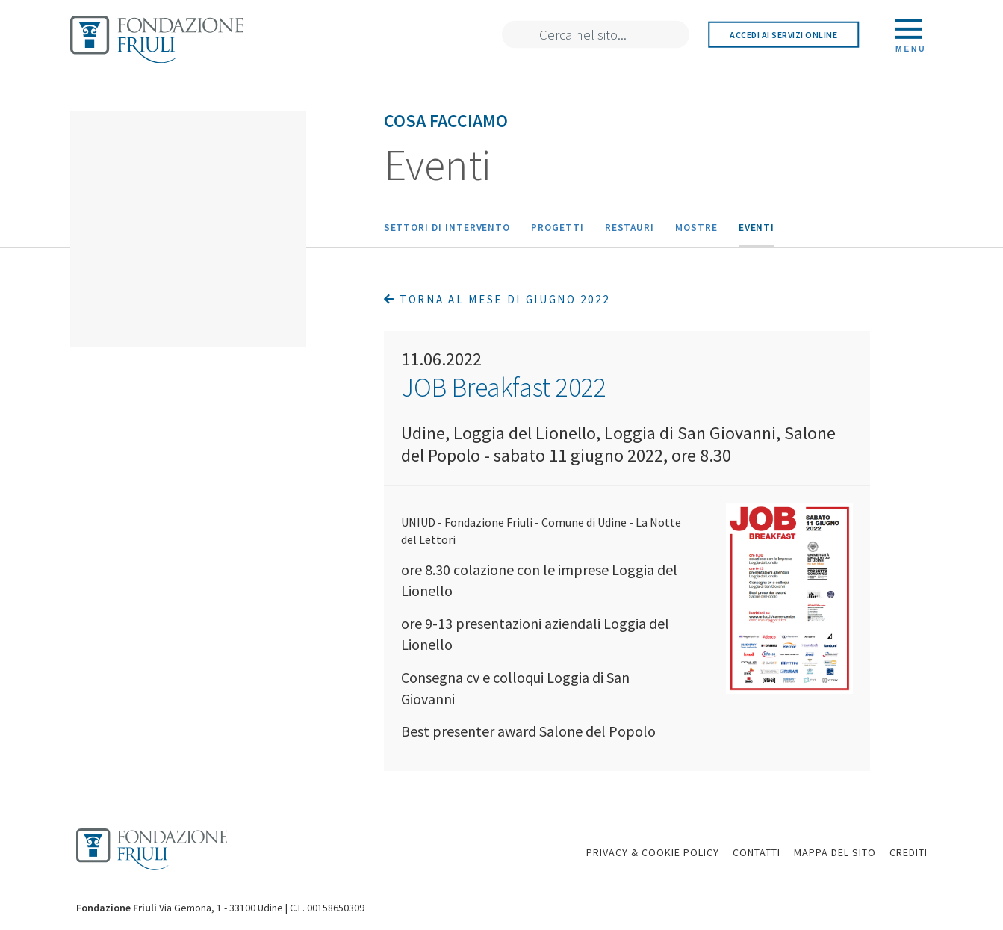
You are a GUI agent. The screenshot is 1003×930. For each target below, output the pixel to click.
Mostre (696, 227)
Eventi (757, 227)
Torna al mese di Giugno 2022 (497, 299)
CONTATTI (756, 852)
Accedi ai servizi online (783, 34)
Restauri (629, 227)
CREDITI (908, 852)
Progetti (557, 227)
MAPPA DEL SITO (835, 852)
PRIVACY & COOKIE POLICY (652, 852)
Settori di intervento (447, 227)
